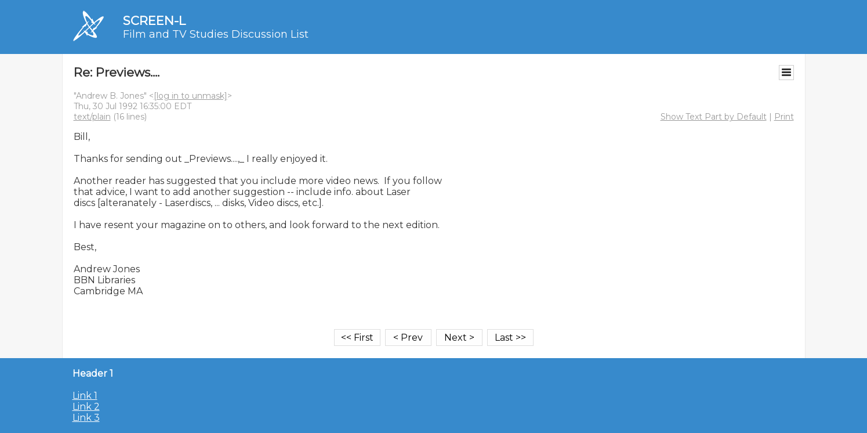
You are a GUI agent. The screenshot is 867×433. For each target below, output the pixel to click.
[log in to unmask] (190, 96)
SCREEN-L (154, 20)
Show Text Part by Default (714, 116)
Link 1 (84, 395)
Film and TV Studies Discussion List (216, 34)
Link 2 (86, 406)
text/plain (92, 116)
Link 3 (86, 417)
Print (784, 116)
